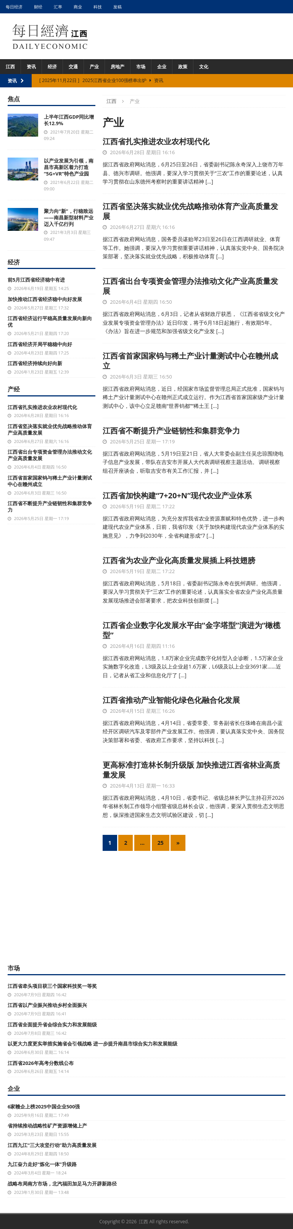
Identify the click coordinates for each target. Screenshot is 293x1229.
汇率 (58, 7)
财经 (38, 7)
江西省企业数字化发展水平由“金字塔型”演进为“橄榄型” (192, 630)
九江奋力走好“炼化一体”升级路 (42, 1164)
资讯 (31, 66)
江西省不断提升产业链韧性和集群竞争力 (171, 430)
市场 (140, 66)
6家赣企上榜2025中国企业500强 (44, 1106)
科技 (97, 7)
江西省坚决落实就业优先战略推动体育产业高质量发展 (190, 211)
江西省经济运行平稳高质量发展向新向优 (50, 321)
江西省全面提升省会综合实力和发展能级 (52, 1024)
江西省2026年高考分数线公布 (41, 1063)
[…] (209, 181)
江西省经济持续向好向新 (35, 363)
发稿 (117, 7)
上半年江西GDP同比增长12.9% (69, 120)
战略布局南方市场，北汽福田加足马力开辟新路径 (62, 1183)
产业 (94, 66)
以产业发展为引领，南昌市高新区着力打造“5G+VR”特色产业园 (68, 167)
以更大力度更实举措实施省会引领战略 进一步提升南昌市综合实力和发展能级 (92, 1043)
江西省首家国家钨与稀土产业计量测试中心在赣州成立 (190, 361)
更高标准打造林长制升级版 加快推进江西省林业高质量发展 (191, 770)
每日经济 (14, 7)
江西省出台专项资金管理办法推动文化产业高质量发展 (190, 286)
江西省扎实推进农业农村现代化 (156, 141)
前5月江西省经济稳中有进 (36, 279)
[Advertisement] (146, 906)
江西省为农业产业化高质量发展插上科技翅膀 (179, 560)
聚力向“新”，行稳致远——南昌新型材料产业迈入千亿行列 (68, 217)
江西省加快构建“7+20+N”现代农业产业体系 (177, 495)
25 (161, 842)
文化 (203, 66)
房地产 (117, 66)
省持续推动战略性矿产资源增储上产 (47, 1125)
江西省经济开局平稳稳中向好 (40, 344)
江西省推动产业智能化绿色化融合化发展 (171, 700)
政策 (182, 66)
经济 (52, 66)
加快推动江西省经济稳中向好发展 (45, 299)
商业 (78, 7)
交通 (73, 66)
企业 (161, 66)
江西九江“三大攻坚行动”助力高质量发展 (52, 1145)
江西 (10, 66)
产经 (14, 389)
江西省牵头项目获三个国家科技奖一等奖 (52, 986)
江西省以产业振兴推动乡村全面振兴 (47, 1005)
